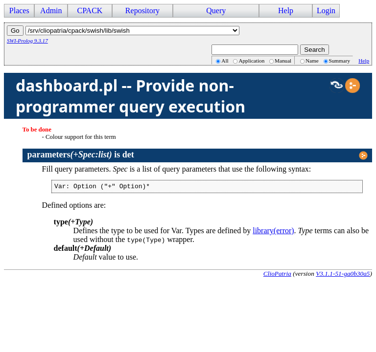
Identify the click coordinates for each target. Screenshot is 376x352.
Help (285, 10)
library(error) (273, 232)
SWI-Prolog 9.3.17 (27, 41)
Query (216, 10)
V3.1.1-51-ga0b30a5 (343, 275)
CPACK (89, 10)
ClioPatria (277, 275)
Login (326, 10)
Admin (51, 10)
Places (19, 10)
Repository (142, 10)
